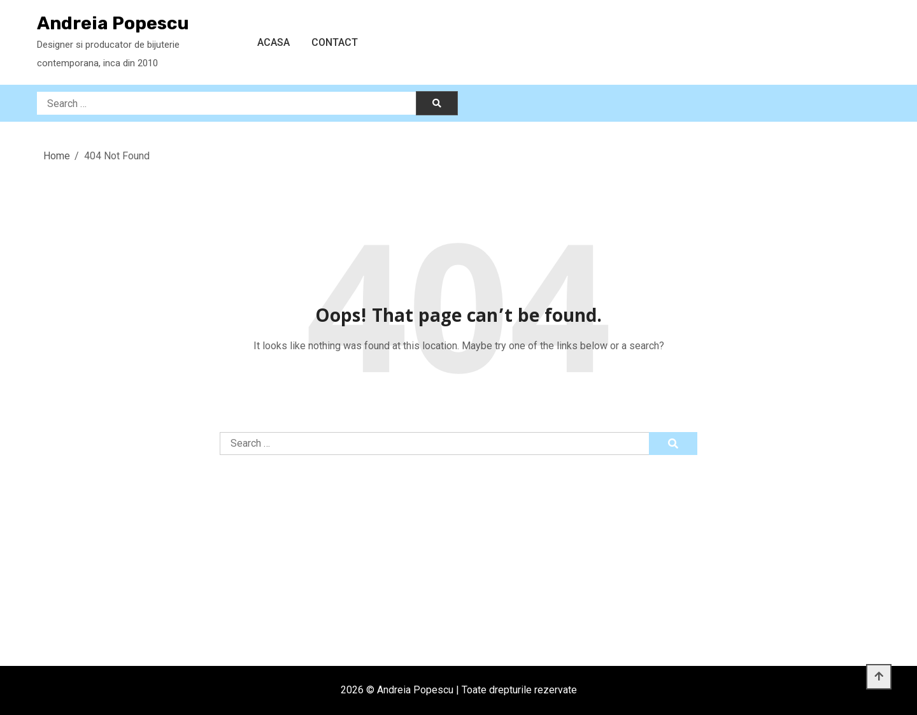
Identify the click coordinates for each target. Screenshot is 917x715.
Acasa (273, 42)
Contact (334, 42)
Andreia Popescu (113, 23)
